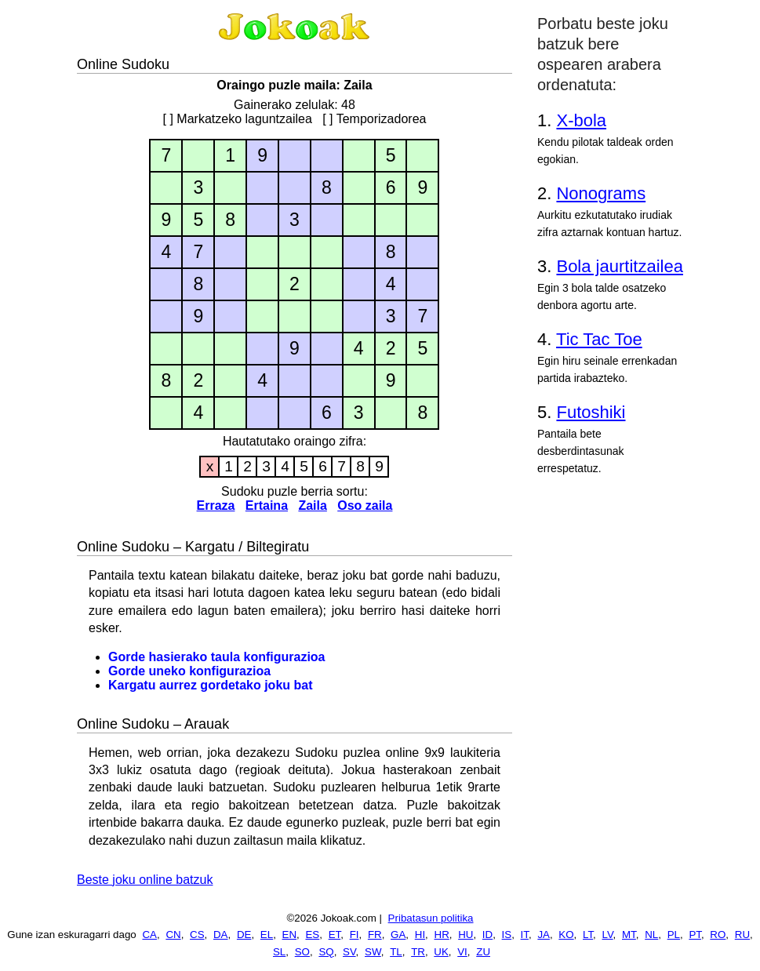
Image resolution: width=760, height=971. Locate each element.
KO (565, 934)
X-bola (581, 120)
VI (462, 952)
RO (717, 934)
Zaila (312, 505)
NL (651, 934)
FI (354, 934)
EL (266, 934)
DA (220, 934)
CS (197, 934)
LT (588, 934)
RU (742, 934)
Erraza (216, 505)
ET (335, 934)
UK (441, 952)
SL (279, 952)
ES (312, 934)
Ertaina (266, 505)
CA (149, 934)
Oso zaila (364, 505)
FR (375, 934)
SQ (325, 952)
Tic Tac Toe (599, 339)
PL (673, 934)
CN (172, 934)
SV (349, 952)
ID (487, 934)
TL (396, 952)
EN (289, 934)
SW (373, 952)
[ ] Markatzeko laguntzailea (237, 118)
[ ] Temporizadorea (374, 118)
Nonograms (600, 193)
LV (607, 934)
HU (465, 934)
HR (442, 934)
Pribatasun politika (431, 918)
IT (525, 934)
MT (629, 934)
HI (420, 934)
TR (418, 952)
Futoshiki (590, 412)
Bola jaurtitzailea (619, 266)
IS (507, 934)
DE (244, 934)
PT (695, 934)
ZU (483, 952)
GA (398, 934)
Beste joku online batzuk (145, 879)
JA (543, 934)
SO (302, 952)
